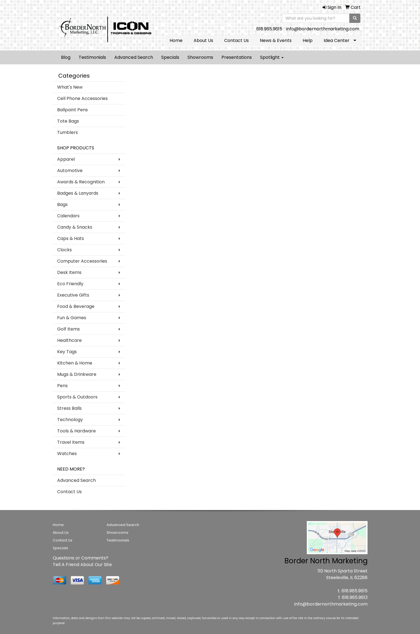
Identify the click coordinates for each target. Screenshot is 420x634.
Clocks (64, 250)
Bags (62, 204)
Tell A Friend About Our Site (82, 564)
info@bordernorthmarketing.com (322, 29)
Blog (65, 57)
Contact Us (236, 40)
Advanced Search (133, 57)
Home (176, 40)
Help (308, 40)
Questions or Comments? (80, 558)
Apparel (66, 159)
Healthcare (69, 340)
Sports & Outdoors (77, 397)
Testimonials (92, 57)
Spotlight (272, 57)
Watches (67, 453)
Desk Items (69, 272)
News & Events (276, 40)
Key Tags (67, 351)
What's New (70, 87)
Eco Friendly (70, 284)
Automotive (70, 170)
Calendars (68, 216)
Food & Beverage (75, 306)
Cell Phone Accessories (82, 98)
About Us (203, 40)
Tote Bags (68, 121)
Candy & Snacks (74, 227)
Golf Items (68, 329)
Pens (62, 385)
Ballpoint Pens (72, 110)
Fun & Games (71, 318)
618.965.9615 (269, 29)
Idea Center (337, 40)
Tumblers (67, 132)
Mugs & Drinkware (76, 374)
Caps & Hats (70, 238)
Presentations (236, 57)
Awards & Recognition (81, 182)
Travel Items (70, 442)
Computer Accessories (82, 261)
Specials (170, 57)
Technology (70, 419)
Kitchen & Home (74, 363)
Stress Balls (69, 408)
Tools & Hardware (76, 431)
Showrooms (200, 57)
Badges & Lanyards (77, 193)
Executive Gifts (73, 295)
